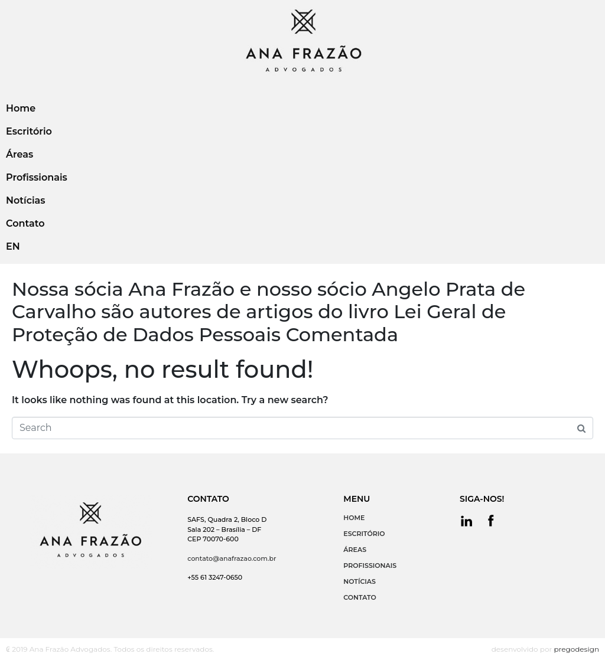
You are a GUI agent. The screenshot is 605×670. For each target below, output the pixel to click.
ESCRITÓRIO (364, 534)
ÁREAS (354, 549)
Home (20, 108)
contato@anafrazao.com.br (231, 558)
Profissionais (36, 177)
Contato (25, 223)
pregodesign (576, 649)
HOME (354, 518)
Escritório (29, 131)
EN (13, 246)
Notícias (25, 200)
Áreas (19, 154)
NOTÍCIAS (359, 581)
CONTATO (359, 597)
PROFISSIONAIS (369, 565)
